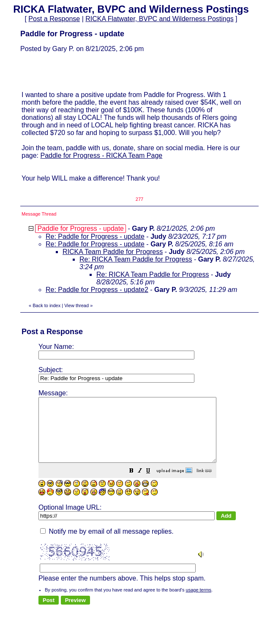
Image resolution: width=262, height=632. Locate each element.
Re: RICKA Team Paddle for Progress (135, 259)
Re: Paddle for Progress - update (95, 236)
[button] (152, 484)
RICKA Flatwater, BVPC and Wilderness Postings (159, 18)
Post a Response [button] (54, 18)
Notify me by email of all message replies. (107, 544)
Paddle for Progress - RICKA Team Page (101, 155)
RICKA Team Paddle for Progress (113, 251)
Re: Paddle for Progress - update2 (97, 289)
